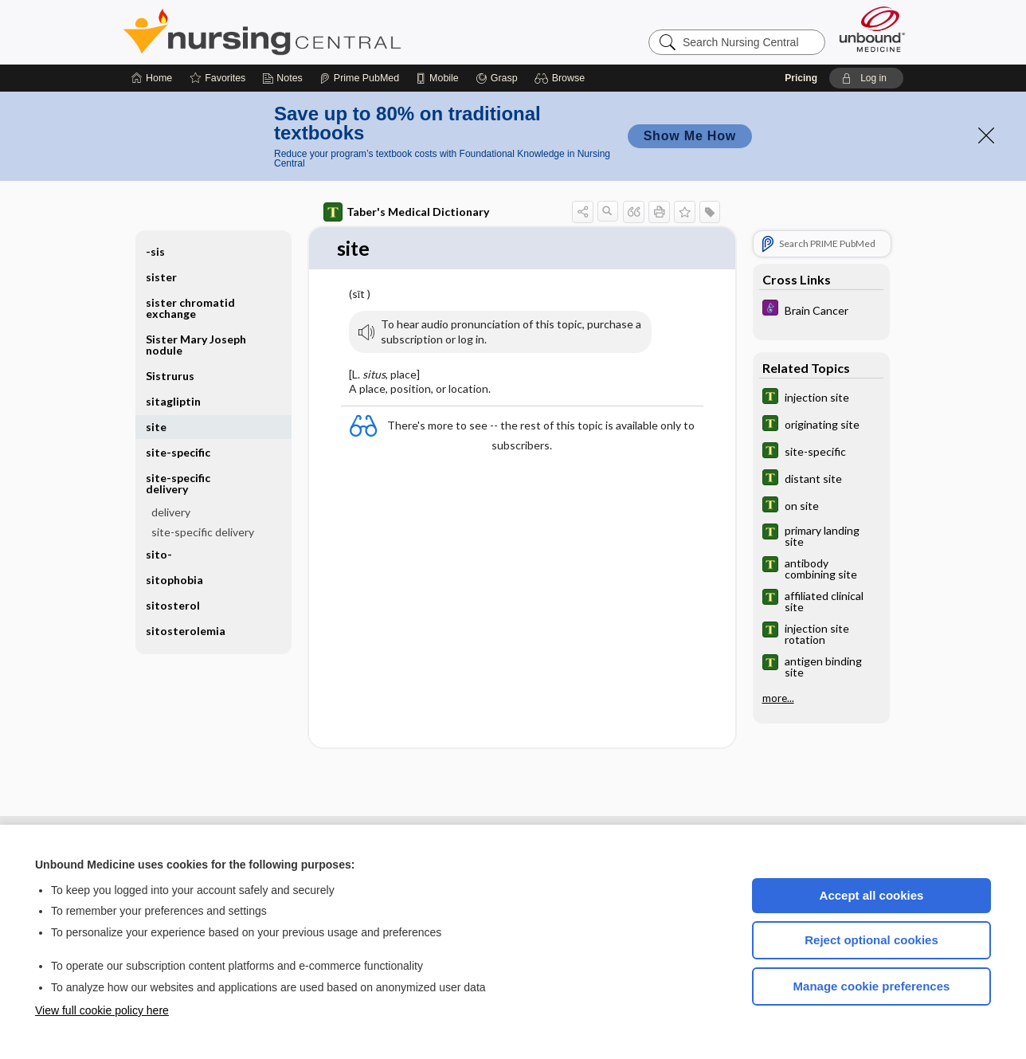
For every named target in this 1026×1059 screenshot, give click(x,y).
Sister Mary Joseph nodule (196, 344)
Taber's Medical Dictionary (406, 212)
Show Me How (690, 136)
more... (778, 698)
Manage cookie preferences (871, 986)
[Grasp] (497, 78)
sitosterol (173, 605)
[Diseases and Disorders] (821, 309)
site (156, 426)
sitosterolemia (185, 630)
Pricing (801, 78)
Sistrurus (170, 375)
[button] (562, 78)
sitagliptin (173, 401)
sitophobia (174, 579)
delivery (170, 512)
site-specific (178, 452)
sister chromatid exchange (190, 308)
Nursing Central (322, 32)
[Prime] (359, 78)
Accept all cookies (872, 895)
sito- (159, 554)
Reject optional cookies (871, 940)
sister (161, 277)
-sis (155, 251)
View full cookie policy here (102, 1010)
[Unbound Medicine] (872, 29)
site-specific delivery (178, 483)
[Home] (151, 78)
